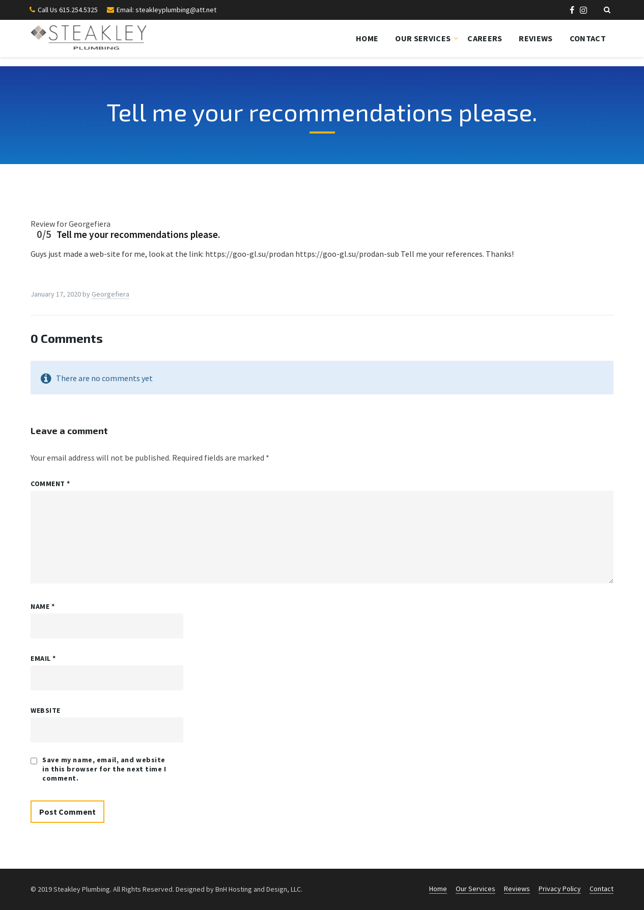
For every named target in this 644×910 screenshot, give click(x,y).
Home (367, 38)
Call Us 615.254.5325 (68, 9)
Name (42, 606)
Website (46, 710)
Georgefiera (110, 294)
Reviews (535, 38)
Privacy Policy (560, 888)
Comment (50, 483)
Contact (588, 38)
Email (43, 658)
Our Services (423, 38)
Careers (484, 38)
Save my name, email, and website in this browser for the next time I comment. (104, 769)
